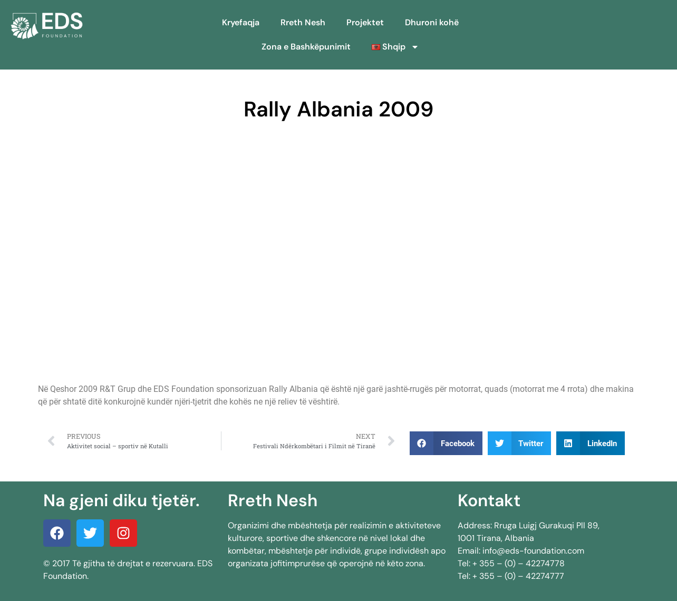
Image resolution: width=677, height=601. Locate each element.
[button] (446, 443)
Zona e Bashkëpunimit (306, 46)
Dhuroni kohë (432, 22)
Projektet (365, 22)
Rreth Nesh (303, 22)
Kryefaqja (240, 22)
